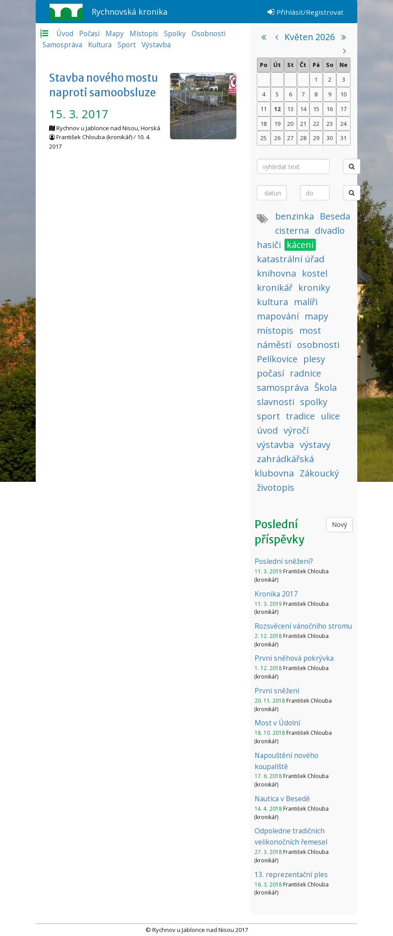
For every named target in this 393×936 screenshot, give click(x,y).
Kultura (100, 45)
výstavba (275, 445)
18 (263, 124)
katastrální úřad (290, 259)
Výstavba (156, 45)
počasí (270, 373)
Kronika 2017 (276, 594)
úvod (267, 430)
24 (343, 124)
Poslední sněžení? (284, 561)
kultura (272, 302)
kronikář (275, 288)
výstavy (315, 445)
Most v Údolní (277, 723)
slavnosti (275, 402)
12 (277, 109)
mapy (316, 316)
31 (343, 138)
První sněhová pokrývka (294, 658)
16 (329, 109)
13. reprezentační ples (291, 874)
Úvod (64, 33)
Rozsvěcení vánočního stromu (303, 626)
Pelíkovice (277, 359)
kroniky (314, 288)
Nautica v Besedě (282, 798)
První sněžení (277, 691)
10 (343, 94)
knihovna (276, 273)
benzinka (294, 216)
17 (343, 109)
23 (329, 124)
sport (268, 416)
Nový (339, 524)
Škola (325, 387)
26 (277, 138)
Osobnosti (209, 33)
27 (290, 138)
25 (263, 138)
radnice (305, 373)
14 (303, 109)
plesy (314, 359)
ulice (330, 416)
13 (290, 109)
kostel (314, 273)
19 (277, 124)
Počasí (89, 33)
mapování (278, 316)
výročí (296, 430)
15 (316, 109)
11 (263, 109)
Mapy (114, 33)
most (310, 330)
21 (303, 124)
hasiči (269, 245)
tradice (300, 416)
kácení (300, 245)
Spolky (175, 33)
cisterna (292, 230)
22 (316, 124)
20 (290, 124)
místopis (275, 330)
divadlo (330, 230)
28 (303, 138)
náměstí (274, 345)
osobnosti (318, 345)
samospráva (283, 387)
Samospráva (62, 45)
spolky (313, 402)
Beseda (335, 216)
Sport (126, 45)
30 (329, 138)
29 (316, 138)
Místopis (144, 33)
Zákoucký (319, 473)
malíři (306, 302)
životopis (275, 487)
